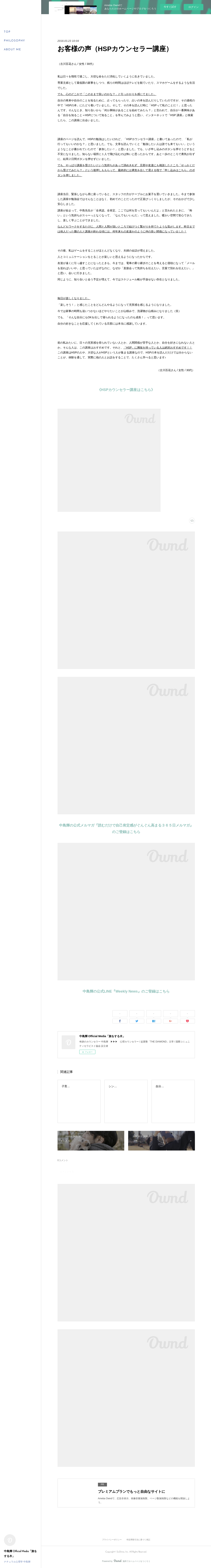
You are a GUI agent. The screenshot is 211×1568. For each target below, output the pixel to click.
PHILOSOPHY (14, 40)
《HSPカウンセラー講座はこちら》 (126, 390)
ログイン (193, 7)
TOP (7, 31)
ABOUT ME (12, 49)
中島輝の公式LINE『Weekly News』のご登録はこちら (126, 991)
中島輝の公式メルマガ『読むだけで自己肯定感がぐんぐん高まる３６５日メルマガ (124, 825)
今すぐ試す (170, 6)
